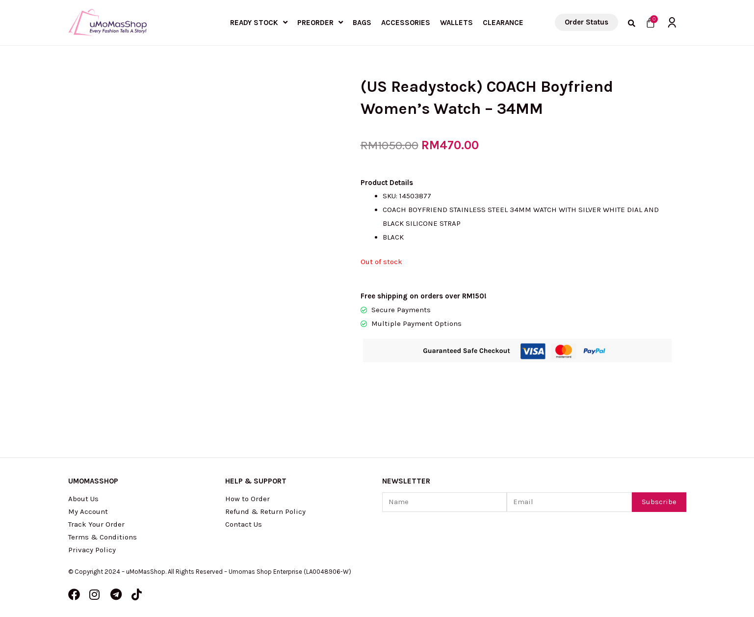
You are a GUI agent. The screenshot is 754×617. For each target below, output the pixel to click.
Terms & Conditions (102, 537)
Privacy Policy (92, 549)
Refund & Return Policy (265, 511)
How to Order (247, 498)
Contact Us (243, 524)
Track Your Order (96, 524)
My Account (88, 511)
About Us (83, 498)
